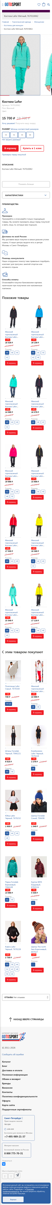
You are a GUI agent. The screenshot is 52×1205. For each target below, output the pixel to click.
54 (6, 135)
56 (14, 135)
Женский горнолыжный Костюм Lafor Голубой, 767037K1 (37, 336)
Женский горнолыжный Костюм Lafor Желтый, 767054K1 (37, 614)
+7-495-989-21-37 (14, 1136)
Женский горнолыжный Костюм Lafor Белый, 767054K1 (39, 690)
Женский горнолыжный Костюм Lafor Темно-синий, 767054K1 (37, 406)
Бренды (6, 1083)
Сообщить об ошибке (13, 1054)
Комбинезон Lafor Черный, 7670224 (37, 753)
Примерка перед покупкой (14, 154)
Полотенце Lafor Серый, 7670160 (12, 687)
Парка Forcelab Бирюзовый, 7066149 (11, 884)
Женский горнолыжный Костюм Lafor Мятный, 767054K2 (11, 614)
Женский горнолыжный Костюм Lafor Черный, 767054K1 (37, 475)
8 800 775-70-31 (13, 1153)
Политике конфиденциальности (18, 1190)
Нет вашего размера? (11, 139)
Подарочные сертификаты (16, 1109)
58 (22, 135)
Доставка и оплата (12, 1070)
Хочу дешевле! (8, 123)
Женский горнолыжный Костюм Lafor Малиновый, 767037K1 (11, 475)
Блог (4, 1065)
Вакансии (7, 1087)
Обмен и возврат (11, 1078)
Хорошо (13, 1199)
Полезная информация (15, 1074)
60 (30, 135)
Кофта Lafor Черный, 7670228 (13, 948)
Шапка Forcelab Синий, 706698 (38, 816)
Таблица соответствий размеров (24, 129)
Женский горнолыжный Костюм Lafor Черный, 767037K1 (11, 336)
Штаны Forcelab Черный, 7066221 (13, 752)
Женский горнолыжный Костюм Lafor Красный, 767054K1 (11, 545)
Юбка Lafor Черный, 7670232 (13, 816)
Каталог (6, 1061)
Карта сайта (8, 1105)
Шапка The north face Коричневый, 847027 (39, 949)
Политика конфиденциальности (19, 1096)
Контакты (7, 1092)
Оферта (6, 1100)
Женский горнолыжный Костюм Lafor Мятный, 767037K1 (11, 406)
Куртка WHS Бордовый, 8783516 (36, 884)
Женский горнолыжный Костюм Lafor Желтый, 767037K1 (37, 545)
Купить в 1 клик (33, 148)
